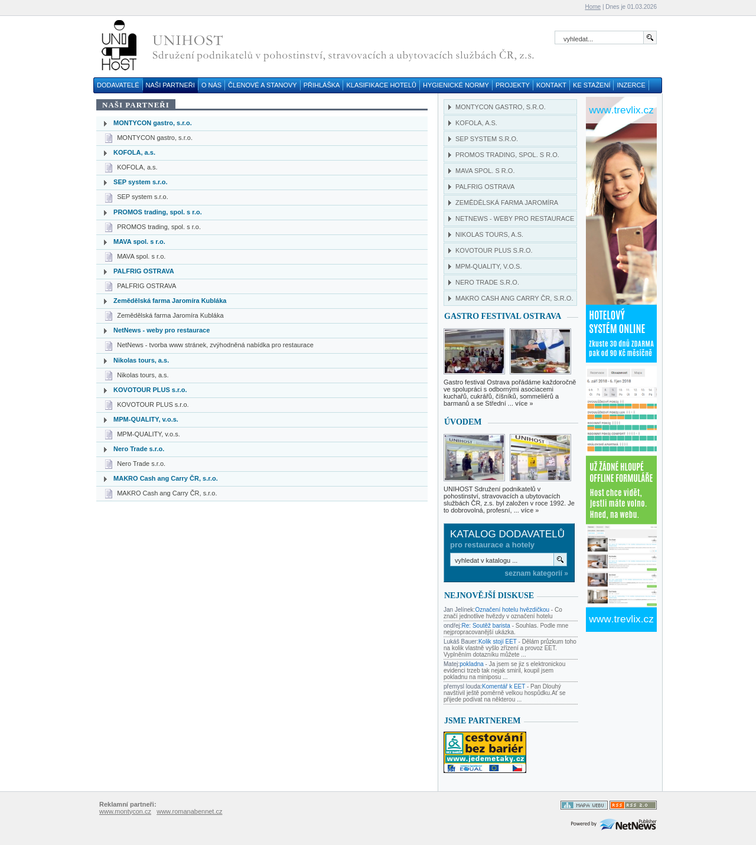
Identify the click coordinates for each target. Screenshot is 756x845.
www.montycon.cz (125, 811)
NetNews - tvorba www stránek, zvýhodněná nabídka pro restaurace (215, 344)
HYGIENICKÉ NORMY (456, 85)
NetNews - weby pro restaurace (161, 330)
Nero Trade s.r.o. (138, 448)
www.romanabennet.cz (189, 811)
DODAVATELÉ (118, 85)
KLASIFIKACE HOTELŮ (381, 85)
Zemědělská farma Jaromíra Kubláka (169, 300)
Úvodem (463, 421)
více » (524, 403)
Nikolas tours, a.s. (141, 360)
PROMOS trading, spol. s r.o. (157, 212)
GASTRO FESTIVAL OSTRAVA (502, 316)
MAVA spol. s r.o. (139, 241)
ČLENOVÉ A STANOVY (262, 85)
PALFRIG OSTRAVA (143, 271)
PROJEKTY (513, 85)
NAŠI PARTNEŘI (170, 85)
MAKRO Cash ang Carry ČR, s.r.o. (165, 478)
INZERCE (631, 85)
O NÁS (211, 85)
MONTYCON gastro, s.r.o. (152, 122)
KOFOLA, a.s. (134, 152)
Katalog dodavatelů (507, 534)
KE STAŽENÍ (591, 85)
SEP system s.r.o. (140, 181)
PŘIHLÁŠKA (322, 85)
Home (593, 7)
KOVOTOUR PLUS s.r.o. (150, 389)
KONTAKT (551, 85)
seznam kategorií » (536, 573)
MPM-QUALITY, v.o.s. (145, 419)
